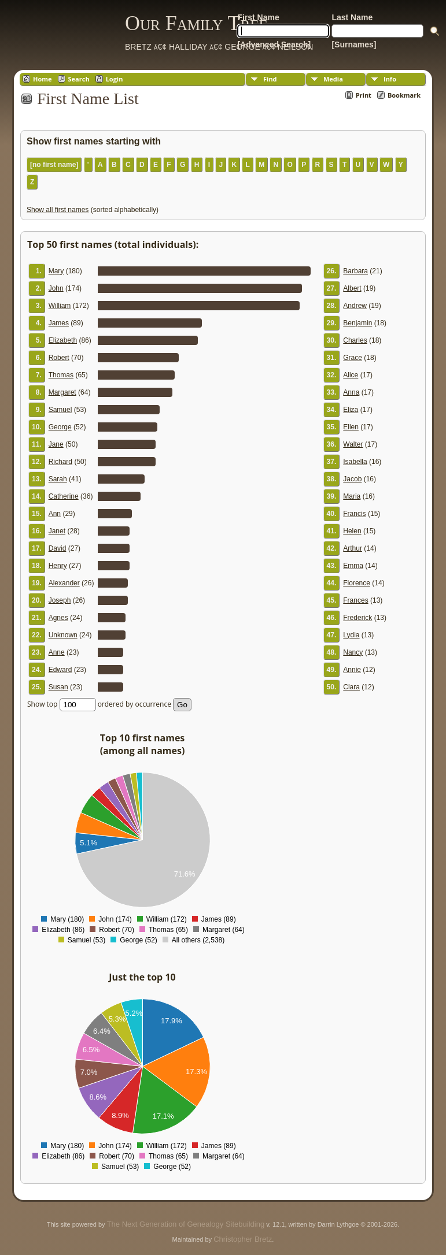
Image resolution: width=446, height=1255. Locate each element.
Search (79, 79)
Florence (356, 583)
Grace (352, 358)
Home (42, 79)
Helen (352, 531)
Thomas (61, 375)
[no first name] (54, 165)
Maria (351, 496)
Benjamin (357, 323)
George (60, 427)
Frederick (357, 618)
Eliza (350, 410)
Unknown (63, 635)
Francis (354, 514)
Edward (60, 670)
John (56, 288)
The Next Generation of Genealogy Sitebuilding (185, 1224)
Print (363, 95)
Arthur (352, 548)
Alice (350, 375)
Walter (353, 444)
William (60, 306)
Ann (55, 514)
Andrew (355, 306)
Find (270, 79)
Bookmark (404, 95)
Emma (353, 566)
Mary (56, 271)
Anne (57, 652)
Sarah (58, 479)
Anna (351, 392)
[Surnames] (353, 44)
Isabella (355, 462)
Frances (355, 600)
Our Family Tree (196, 23)
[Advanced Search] (274, 44)
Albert (352, 288)
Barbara (355, 271)
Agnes (58, 618)
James (59, 323)
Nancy (353, 652)
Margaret (62, 392)
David (58, 548)
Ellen (351, 427)
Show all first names (58, 210)
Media (333, 79)
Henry (58, 566)
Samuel (60, 410)
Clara (351, 687)
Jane (56, 444)
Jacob (352, 479)
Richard (60, 462)
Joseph (60, 600)
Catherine (64, 496)
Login (114, 79)
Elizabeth (63, 340)
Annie (352, 670)
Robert (59, 358)
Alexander (64, 583)
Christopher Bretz (242, 1239)
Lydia (351, 635)
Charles (355, 340)
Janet (57, 531)
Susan (58, 687)
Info (390, 79)
